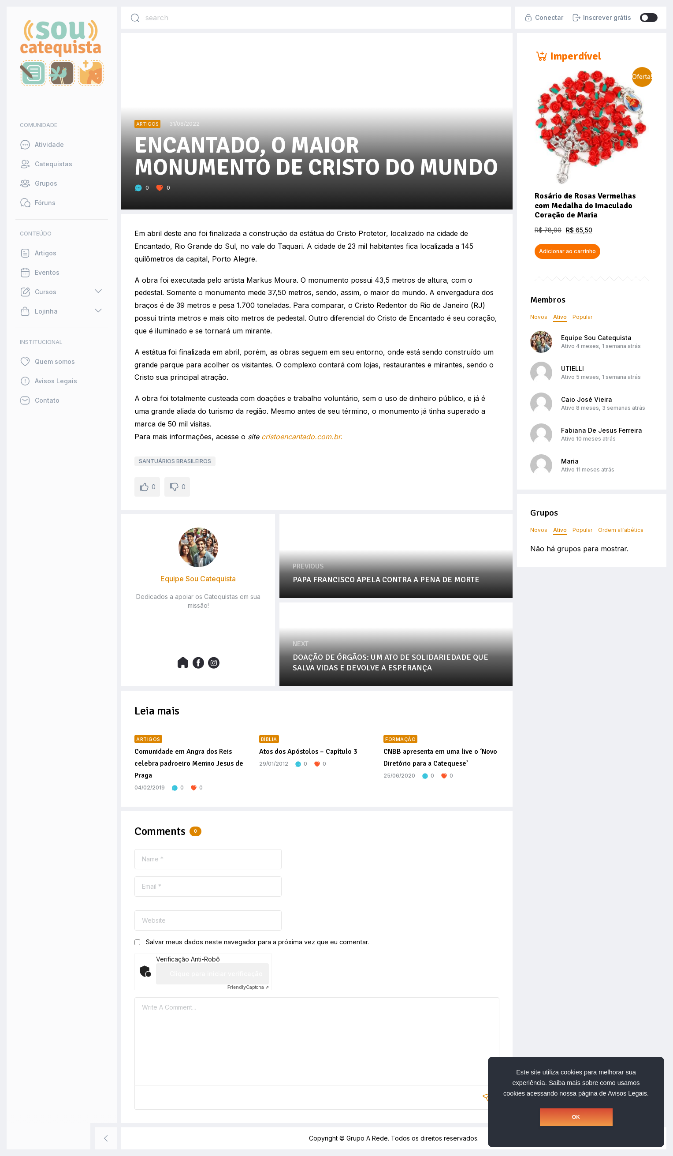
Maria (570, 461)
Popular (582, 317)
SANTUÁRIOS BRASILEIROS (175, 461)
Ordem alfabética (620, 530)
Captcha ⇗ (248, 987)
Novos (538, 317)
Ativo (560, 317)
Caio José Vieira (586, 399)
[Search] (135, 17)
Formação (400, 739)
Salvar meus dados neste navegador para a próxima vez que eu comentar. (257, 942)
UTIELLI (572, 368)
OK (576, 1117)
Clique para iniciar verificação (216, 973)
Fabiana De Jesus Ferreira (601, 430)
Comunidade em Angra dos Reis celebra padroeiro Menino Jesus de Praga (188, 763)
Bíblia (269, 739)
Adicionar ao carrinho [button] (567, 251)
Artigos (147, 124)
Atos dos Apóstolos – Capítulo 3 (308, 751)
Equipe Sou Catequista (596, 337)
